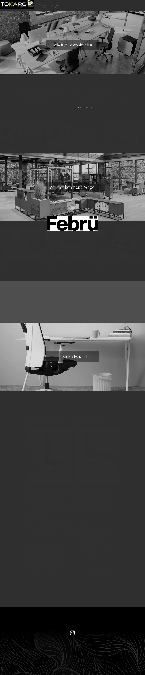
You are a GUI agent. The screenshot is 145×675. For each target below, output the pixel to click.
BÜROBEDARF (23, 655)
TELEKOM (21, 658)
